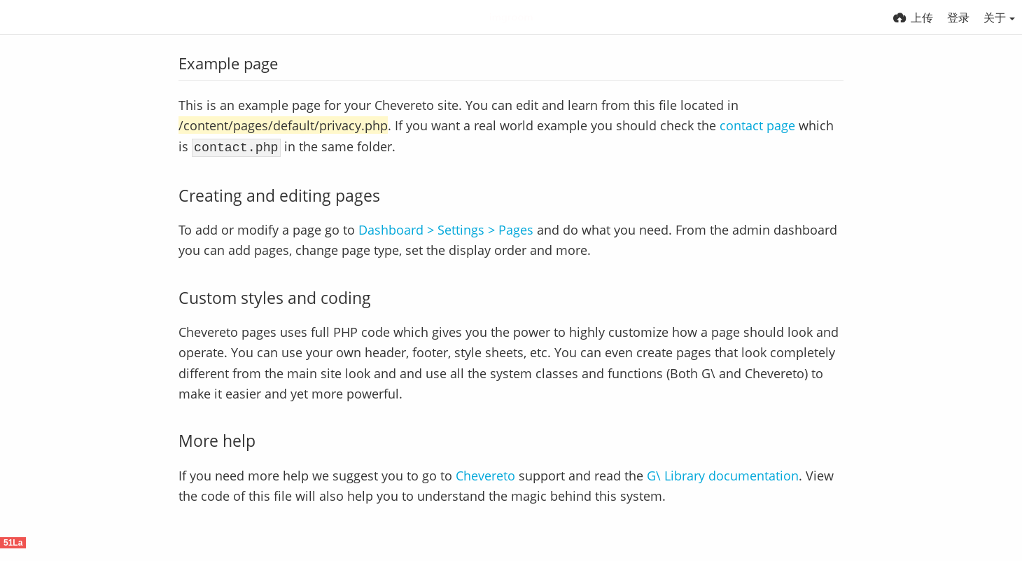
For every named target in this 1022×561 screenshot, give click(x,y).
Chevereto (485, 473)
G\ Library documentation (723, 473)
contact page (757, 125)
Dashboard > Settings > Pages (445, 227)
